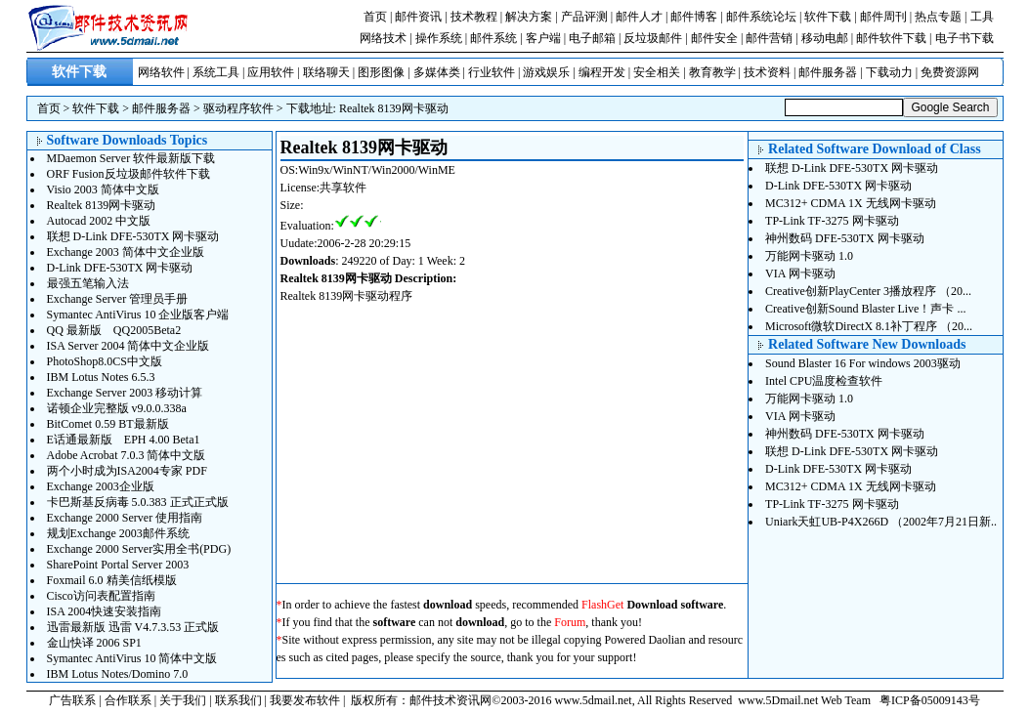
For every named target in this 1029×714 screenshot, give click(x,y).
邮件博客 (693, 16)
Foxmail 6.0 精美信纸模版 (112, 580)
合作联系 (128, 700)
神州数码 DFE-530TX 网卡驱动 (844, 238)
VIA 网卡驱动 (800, 273)
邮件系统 (493, 38)
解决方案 (528, 16)
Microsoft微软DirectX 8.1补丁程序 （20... (868, 326)
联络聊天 (326, 72)
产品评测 (584, 16)
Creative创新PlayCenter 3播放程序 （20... (868, 291)
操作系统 (438, 38)
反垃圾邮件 (652, 38)
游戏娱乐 (546, 72)
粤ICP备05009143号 (929, 700)
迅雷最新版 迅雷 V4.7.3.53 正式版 (133, 627)
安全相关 (656, 72)
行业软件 (491, 72)
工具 (982, 16)
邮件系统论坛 (761, 16)
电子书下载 (964, 38)
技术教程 (473, 16)
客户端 (543, 38)
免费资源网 (950, 72)
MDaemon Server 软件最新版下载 (131, 158)
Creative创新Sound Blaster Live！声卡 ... (865, 308)
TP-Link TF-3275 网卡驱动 (831, 221)
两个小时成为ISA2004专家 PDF (127, 471)
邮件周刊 (883, 16)
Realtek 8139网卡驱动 (394, 108)
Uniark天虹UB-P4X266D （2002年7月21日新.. (881, 521)
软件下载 (827, 16)
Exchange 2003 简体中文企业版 (125, 252)
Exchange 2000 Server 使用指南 (125, 518)
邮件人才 (639, 16)
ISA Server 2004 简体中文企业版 (128, 346)
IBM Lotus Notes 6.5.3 (101, 377)
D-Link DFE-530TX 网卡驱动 (120, 267)
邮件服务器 (827, 72)
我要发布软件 (305, 700)
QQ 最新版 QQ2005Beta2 (114, 330)
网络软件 (161, 72)
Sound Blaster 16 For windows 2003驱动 (863, 363)
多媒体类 (436, 72)
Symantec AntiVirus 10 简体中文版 (132, 658)
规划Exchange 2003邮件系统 (118, 533)
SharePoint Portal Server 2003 (118, 564)
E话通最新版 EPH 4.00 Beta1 (123, 439)
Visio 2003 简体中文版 (103, 189)
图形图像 (381, 72)
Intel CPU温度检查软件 (823, 381)
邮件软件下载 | (895, 38)
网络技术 (383, 38)
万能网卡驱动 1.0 (809, 256)
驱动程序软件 (238, 108)
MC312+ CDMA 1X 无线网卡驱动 (850, 203)
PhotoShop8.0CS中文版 (104, 361)
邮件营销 (769, 38)
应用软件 (270, 72)
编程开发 (602, 72)
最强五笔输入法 (88, 283)
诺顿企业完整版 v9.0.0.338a (117, 408)
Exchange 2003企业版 (100, 486)
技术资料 (767, 72)
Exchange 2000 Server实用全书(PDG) (139, 549)
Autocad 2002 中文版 (99, 221)
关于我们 (182, 700)
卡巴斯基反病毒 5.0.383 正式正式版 (138, 502)
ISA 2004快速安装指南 (104, 611)
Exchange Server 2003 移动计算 (125, 392)
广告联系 (72, 700)
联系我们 (238, 700)
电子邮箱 (592, 38)
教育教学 (712, 72)
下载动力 (889, 72)
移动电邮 (824, 38)
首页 (375, 16)
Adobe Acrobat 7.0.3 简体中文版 (126, 455)
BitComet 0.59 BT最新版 (108, 424)
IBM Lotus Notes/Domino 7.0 (118, 674)
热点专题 (938, 16)
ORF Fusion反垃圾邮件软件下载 (128, 174)
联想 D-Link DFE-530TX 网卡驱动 (133, 236)
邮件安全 (714, 38)
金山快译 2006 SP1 (94, 643)
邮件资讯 (418, 16)
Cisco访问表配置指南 (101, 596)
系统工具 (216, 72)
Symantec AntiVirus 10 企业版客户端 (138, 314)
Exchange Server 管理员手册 (118, 299)
